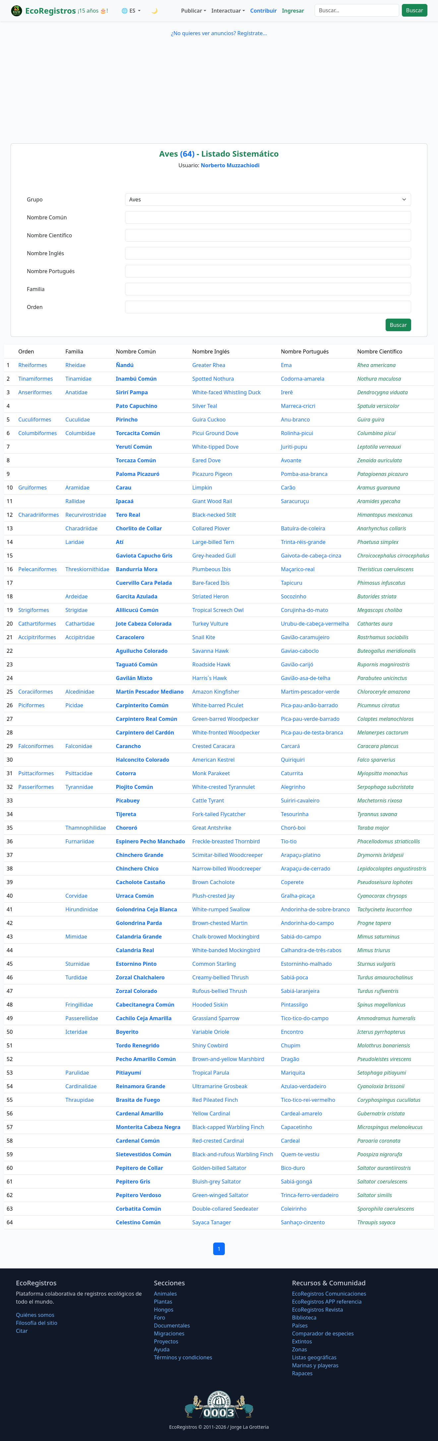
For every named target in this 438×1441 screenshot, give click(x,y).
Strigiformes (33, 610)
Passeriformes (36, 787)
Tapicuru (291, 582)
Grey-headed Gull (214, 555)
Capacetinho (296, 1127)
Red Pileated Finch (215, 1099)
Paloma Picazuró (137, 474)
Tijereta (126, 814)
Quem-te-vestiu (300, 1154)
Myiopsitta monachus (382, 773)
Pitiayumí (128, 1072)
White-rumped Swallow (221, 909)
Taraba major (373, 827)
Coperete (292, 882)
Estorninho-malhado (306, 963)
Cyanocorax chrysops (382, 895)
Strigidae (76, 610)
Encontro (292, 1031)
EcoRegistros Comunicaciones (329, 1293)
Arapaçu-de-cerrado (305, 868)
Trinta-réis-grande (303, 542)
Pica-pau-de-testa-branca (312, 732)
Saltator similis (374, 1195)
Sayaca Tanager (211, 1222)
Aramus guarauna (378, 487)
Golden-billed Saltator (219, 1168)
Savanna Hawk (210, 650)
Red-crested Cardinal (218, 1140)
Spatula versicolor (378, 406)
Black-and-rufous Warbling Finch (232, 1154)
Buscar (414, 10)
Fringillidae (79, 1004)
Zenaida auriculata (379, 460)
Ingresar (293, 10)
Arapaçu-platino (300, 855)
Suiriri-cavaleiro (300, 800)
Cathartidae (79, 623)
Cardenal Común (138, 1140)
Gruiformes (32, 487)
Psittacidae (79, 773)
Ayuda (161, 1349)
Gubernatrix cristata (381, 1113)
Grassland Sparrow (215, 1018)
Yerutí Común (134, 446)
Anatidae (76, 392)
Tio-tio (288, 841)
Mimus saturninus (378, 936)
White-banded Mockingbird (226, 950)
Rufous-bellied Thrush (219, 991)
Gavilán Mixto (134, 678)
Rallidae (75, 501)
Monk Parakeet (211, 773)
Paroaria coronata (378, 1140)
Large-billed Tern (213, 542)
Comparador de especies (323, 1333)
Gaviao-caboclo (300, 650)
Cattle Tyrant (208, 800)
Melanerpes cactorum (382, 732)
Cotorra (126, 773)
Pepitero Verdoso (138, 1195)
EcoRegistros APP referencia (327, 1301)
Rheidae (75, 365)
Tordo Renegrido (137, 1045)
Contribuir (263, 10)
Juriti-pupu (294, 446)
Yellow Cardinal (211, 1113)
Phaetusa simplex (377, 542)
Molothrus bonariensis (383, 1045)
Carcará (290, 746)
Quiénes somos (35, 1315)
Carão (288, 487)
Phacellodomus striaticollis (388, 841)
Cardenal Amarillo (139, 1113)
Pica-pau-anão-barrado (309, 705)
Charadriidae (81, 528)
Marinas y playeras (315, 1365)
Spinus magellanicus (381, 1004)
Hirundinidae (81, 909)
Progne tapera (374, 923)
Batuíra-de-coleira (303, 528)
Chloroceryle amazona (383, 691)
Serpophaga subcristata (385, 787)
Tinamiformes (35, 378)
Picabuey (128, 800)
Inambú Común (136, 378)
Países (300, 1325)
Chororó (126, 827)
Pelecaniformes (37, 569)
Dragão (290, 1059)
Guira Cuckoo (209, 419)
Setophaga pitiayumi (381, 1072)
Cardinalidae (80, 1086)
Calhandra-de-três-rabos (311, 950)
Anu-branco (295, 419)
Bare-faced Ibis (210, 582)
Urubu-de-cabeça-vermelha (315, 623)
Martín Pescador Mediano (150, 691)
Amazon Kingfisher (215, 691)
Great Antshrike (211, 827)
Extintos (302, 1341)
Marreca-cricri (298, 406)
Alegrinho (293, 787)
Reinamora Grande (140, 1086)
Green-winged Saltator (220, 1195)
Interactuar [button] (226, 10)
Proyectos (166, 1341)
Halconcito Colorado (142, 759)
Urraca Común (135, 895)
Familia (36, 289)
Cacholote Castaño (140, 882)
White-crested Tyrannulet (223, 787)
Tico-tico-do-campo (305, 1018)
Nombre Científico (49, 235)
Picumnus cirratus (378, 705)
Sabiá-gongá (296, 1181)
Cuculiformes (34, 419)
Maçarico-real (298, 569)
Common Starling (214, 963)
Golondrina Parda (139, 923)
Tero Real (128, 514)
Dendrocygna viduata (382, 392)
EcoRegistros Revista (317, 1309)
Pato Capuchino (136, 406)
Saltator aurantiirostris (384, 1168)
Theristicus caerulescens (385, 569)
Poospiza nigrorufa (379, 1154)
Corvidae (76, 895)
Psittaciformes (36, 773)
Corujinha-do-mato (304, 610)
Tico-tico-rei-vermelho (308, 1099)
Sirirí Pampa (132, 392)
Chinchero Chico (137, 868)
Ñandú (125, 365)
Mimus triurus (373, 950)
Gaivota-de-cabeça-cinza (311, 555)
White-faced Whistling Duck (226, 392)
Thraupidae (79, 1099)
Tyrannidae (79, 787)
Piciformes (31, 705)
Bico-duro (293, 1168)
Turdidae (76, 977)
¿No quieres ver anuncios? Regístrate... (219, 33)
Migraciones (169, 1333)
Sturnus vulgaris (376, 963)
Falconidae (78, 746)
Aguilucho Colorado (142, 650)
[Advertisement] (219, 88)
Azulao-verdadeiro (303, 1086)
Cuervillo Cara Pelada (144, 582)
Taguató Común (136, 664)
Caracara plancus (377, 746)
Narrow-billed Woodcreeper (226, 868)
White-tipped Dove (215, 446)
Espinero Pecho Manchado (150, 841)
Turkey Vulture (210, 623)
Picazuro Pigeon (212, 474)
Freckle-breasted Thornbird (226, 841)
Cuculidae (77, 419)
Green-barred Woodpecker (225, 718)
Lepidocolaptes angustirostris (391, 868)
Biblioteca (304, 1317)
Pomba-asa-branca (304, 474)
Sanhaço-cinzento (303, 1222)
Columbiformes (37, 433)
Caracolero (130, 637)
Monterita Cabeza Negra (148, 1127)
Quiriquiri (293, 759)
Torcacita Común (138, 433)
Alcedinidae (79, 691)
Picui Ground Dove (215, 433)
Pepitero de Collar (139, 1168)
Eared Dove (206, 460)
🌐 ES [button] (129, 10)
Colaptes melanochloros (385, 718)
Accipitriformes (37, 637)
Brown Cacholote (213, 882)
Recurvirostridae (85, 514)
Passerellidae (81, 1018)
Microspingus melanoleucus (389, 1127)
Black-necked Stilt (214, 514)
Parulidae (77, 1072)
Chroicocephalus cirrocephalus (393, 555)
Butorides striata (376, 596)
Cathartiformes (37, 623)
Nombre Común (47, 217)
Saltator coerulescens (382, 1181)
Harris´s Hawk (209, 678)
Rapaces (302, 1373)
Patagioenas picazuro (382, 474)
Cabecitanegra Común (145, 1004)
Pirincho (127, 419)
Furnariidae (79, 841)
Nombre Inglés (45, 253)
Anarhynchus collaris (381, 528)
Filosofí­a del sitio (36, 1323)
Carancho (128, 746)
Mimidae (76, 936)
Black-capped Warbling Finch (228, 1127)
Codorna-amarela (302, 378)
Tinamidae (78, 378)
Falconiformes (35, 746)
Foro (159, 1317)
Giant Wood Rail (212, 501)
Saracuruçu (295, 501)
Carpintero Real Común (146, 718)
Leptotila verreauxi (379, 446)
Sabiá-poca (294, 977)
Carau (124, 487)
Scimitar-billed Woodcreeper (227, 855)
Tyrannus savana (377, 814)
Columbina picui (376, 433)
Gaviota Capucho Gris (144, 555)
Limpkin (202, 487)
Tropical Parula (210, 1072)
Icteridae (76, 1031)
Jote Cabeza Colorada (144, 623)
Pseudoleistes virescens (384, 1059)
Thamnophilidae (85, 827)
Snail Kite (203, 637)
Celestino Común (138, 1222)
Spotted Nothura (213, 378)
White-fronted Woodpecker (226, 732)
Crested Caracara (213, 746)
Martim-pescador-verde (310, 691)
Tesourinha (295, 814)
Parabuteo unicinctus (382, 678)
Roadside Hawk (211, 664)
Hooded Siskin (210, 1004)
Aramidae (77, 487)
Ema (286, 365)
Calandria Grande (139, 936)
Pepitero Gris (133, 1181)
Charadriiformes (38, 514)
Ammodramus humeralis (386, 1018)
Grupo (35, 199)
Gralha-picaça (298, 895)
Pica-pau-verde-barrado (310, 718)
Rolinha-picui (297, 433)
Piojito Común (134, 787)
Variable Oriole (210, 1031)
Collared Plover (211, 528)
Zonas (299, 1349)
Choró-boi (293, 827)
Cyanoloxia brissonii (381, 1086)
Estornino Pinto (136, 963)
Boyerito (127, 1031)
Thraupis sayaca (376, 1222)
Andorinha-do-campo (307, 923)
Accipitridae (79, 637)
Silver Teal (204, 406)
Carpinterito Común (142, 705)
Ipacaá (125, 501)
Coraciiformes (35, 691)
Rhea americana (376, 365)
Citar (22, 1330)
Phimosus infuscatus (381, 582)
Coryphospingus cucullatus (388, 1099)
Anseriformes (35, 392)
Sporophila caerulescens (385, 1208)
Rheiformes (32, 365)
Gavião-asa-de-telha (305, 678)
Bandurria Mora (136, 569)
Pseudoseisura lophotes (384, 882)
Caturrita (292, 773)
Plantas (163, 1301)
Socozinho (293, 596)
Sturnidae (77, 963)
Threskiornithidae (87, 569)
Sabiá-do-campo (301, 936)
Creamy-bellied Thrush (220, 977)
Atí (120, 542)
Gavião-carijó (297, 664)
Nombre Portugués (51, 271)
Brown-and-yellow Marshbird (228, 1059)
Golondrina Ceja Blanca (146, 909)
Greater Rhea (208, 365)
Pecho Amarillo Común (146, 1059)
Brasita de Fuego (138, 1099)
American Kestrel (213, 759)
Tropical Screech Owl (218, 610)
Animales (165, 1293)
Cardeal (290, 1140)
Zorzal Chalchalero (140, 977)
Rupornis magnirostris (383, 664)
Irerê (287, 392)
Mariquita (293, 1072)
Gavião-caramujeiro (305, 637)
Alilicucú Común (137, 610)
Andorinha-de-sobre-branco (315, 909)
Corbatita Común (138, 1208)
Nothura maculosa (379, 378)
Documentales (172, 1325)
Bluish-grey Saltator (216, 1181)
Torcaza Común (136, 460)
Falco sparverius (376, 759)
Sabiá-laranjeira (300, 991)
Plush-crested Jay (213, 895)
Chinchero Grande (139, 855)
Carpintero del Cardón (145, 732)
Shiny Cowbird (210, 1045)
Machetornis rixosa (379, 800)
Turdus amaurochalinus (385, 977)
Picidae (74, 705)
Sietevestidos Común (143, 1154)
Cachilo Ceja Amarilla (144, 1018)
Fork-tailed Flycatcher (219, 814)
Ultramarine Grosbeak (219, 1086)
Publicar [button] (191, 10)
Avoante (291, 460)
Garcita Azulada (136, 596)
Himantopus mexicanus (384, 514)
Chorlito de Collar (139, 528)
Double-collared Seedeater (225, 1208)
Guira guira (370, 419)
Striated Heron (210, 596)
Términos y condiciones (183, 1357)
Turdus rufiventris (377, 991)
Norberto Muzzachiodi (230, 165)
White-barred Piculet (217, 705)
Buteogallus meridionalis (386, 650)
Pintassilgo (294, 1004)
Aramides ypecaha (378, 501)
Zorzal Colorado (136, 991)
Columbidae (80, 433)
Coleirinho (293, 1208)
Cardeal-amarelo (301, 1113)
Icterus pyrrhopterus (381, 1031)
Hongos (163, 1309)
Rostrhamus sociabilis (382, 637)
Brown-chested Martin (220, 923)
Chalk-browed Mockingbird (225, 936)
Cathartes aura (374, 623)
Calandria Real (135, 950)
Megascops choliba (379, 610)
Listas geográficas (314, 1357)
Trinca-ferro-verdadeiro (310, 1195)
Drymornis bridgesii (380, 855)
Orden (35, 307)
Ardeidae (76, 596)
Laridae (74, 542)
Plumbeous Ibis (211, 569)
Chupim (290, 1045)
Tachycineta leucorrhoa (384, 909)
